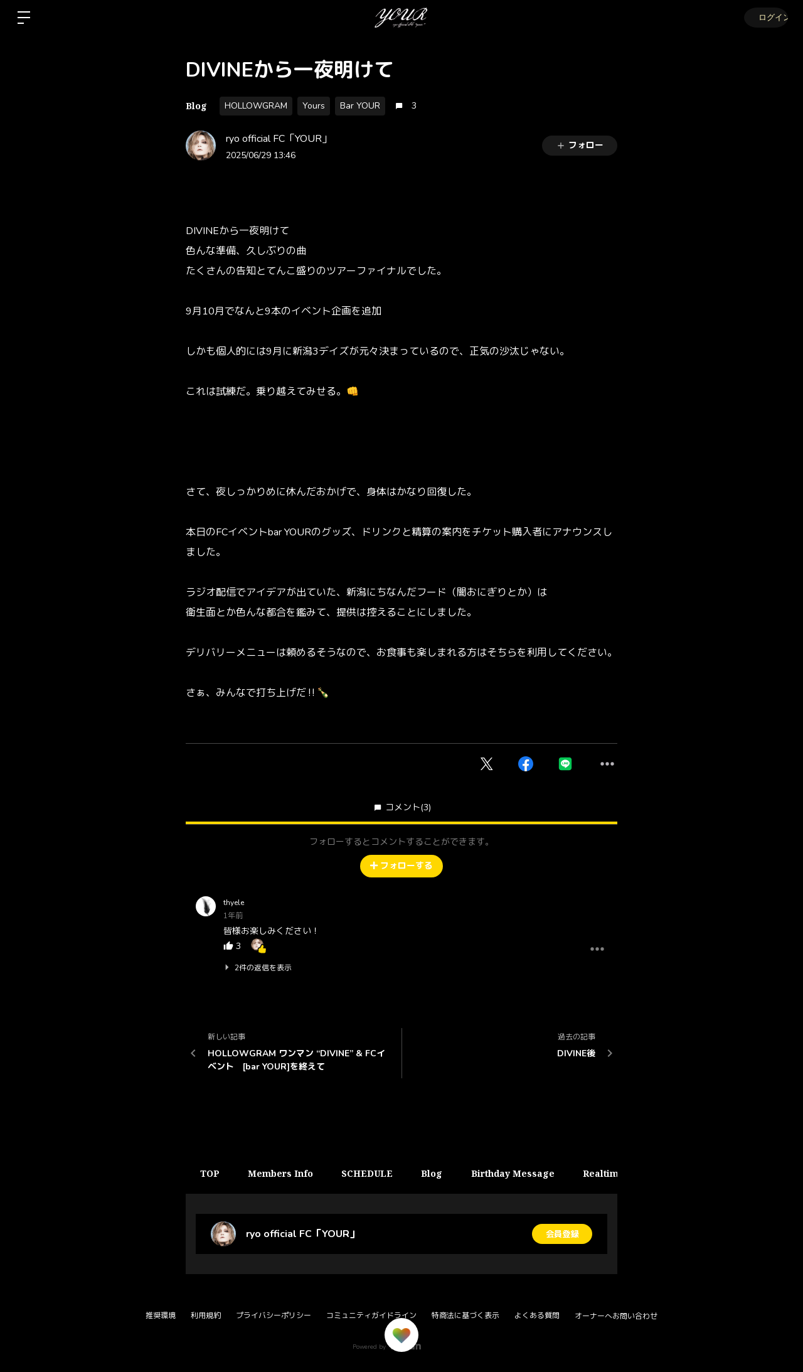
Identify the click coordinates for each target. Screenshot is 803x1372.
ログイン (765, 17)
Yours (313, 106)
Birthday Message (526, 1173)
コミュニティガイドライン (371, 1315)
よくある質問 (537, 1315)
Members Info (284, 1173)
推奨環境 (161, 1315)
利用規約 (206, 1315)
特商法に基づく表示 (465, 1315)
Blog (196, 106)
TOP (211, 1173)
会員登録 (562, 1234)
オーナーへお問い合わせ (616, 1316)
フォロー (580, 145)
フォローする (401, 866)
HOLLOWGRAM (256, 106)
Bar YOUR (360, 106)
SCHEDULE (374, 1173)
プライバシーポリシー (273, 1315)
